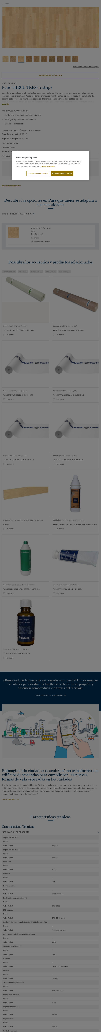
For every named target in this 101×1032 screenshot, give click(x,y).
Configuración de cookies (38, 173)
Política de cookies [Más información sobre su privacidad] (48, 166)
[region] (50, 165)
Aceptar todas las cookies (62, 173)
